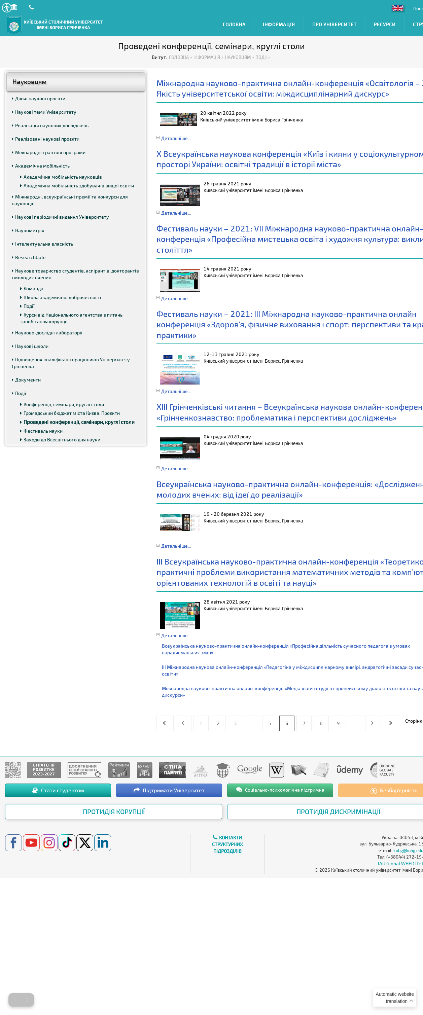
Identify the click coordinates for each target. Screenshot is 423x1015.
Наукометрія (28, 230)
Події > (262, 57)
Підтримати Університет (169, 790)
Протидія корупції (114, 811)
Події (27, 306)
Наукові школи (30, 346)
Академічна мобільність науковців (61, 177)
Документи (26, 380)
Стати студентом (58, 790)
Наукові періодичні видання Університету (60, 217)
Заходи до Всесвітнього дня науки (60, 439)
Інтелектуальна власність (42, 244)
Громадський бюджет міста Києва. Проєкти (70, 413)
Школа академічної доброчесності (60, 297)
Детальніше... (176, 138)
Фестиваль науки (41, 431)
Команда (31, 288)
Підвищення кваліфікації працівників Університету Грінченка (71, 363)
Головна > (180, 57)
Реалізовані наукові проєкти (45, 139)
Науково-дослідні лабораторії (47, 332)
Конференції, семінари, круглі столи (62, 404)
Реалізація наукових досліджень (50, 125)
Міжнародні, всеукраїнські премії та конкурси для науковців (70, 200)
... (252, 723)
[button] (6, 7)
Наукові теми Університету (44, 112)
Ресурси (385, 24)
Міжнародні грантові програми (48, 152)
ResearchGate (29, 257)
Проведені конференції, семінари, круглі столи (77, 422)
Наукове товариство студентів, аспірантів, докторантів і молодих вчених (75, 274)
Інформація (279, 24)
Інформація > (208, 57)
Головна (234, 24)
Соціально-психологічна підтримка (280, 790)
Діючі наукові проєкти (38, 98)
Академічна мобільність (41, 166)
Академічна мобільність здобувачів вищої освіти (77, 185)
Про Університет (334, 24)
